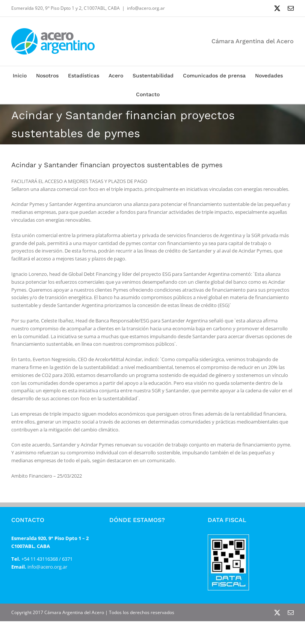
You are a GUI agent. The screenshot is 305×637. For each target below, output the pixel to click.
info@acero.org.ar (146, 8)
